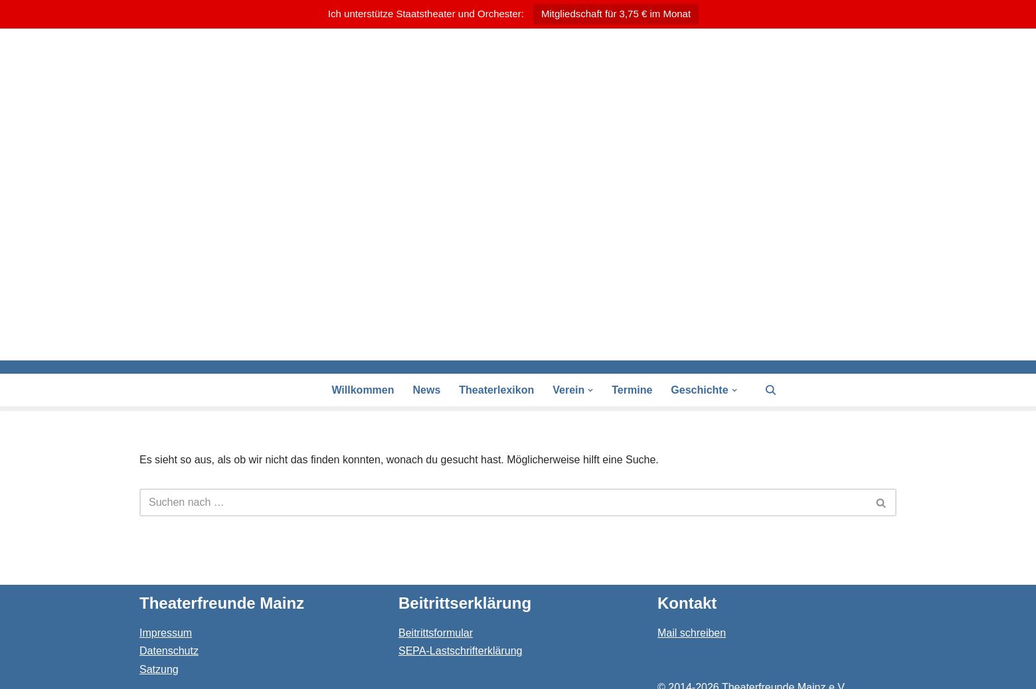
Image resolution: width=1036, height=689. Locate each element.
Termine (632, 390)
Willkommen (362, 390)
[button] (590, 390)
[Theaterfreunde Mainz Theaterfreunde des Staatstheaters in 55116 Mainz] (518, 194)
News (427, 390)
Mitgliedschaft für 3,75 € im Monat (616, 13)
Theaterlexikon (496, 390)
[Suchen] (771, 390)
